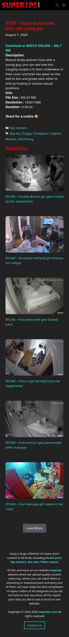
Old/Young (25, 139)
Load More (35, 528)
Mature (11, 139)
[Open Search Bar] (57, 5)
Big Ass (15, 133)
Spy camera (18, 128)
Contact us (34, 625)
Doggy (27, 133)
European (40, 133)
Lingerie (55, 133)
